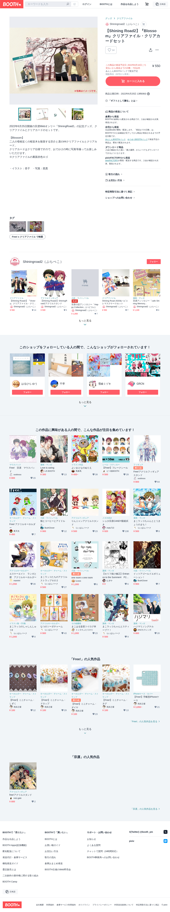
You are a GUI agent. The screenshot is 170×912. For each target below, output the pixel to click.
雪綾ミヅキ (104, 383)
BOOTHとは (106, 4)
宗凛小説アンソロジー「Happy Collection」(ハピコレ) (84, 305)
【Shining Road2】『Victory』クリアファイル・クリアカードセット (23, 302)
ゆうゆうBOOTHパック (138, 139)
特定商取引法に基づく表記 (118, 191)
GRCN (140, 383)
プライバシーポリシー (102, 905)
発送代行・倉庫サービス (15, 857)
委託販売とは (9, 869)
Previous (12, 60)
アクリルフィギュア (49, 298)
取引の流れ (114, 174)
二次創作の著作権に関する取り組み (20, 875)
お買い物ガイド (52, 845)
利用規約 (50, 905)
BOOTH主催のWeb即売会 (58, 869)
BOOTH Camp (10, 881)
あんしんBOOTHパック (115, 139)
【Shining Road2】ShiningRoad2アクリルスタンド (54, 302)
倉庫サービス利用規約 (66, 905)
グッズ (108, 18)
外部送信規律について (123, 905)
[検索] (68, 4)
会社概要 (40, 905)
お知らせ (91, 839)
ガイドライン (84, 905)
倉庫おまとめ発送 (54, 863)
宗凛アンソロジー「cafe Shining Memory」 (146, 302)
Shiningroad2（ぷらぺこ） (43, 261)
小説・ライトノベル (80, 298)
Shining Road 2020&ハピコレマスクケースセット (115, 302)
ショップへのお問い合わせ (118, 197)
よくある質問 (93, 845)
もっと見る (85, 405)
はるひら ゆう (29, 383)
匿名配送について (12, 851)
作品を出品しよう (130, 4)
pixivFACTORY (111, 160)
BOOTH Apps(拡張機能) (15, 845)
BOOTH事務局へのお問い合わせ (103, 857)
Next (95, 60)
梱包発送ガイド (10, 863)
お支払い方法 (115, 180)
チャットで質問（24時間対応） (103, 851)
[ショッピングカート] (147, 4)
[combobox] (48, 4)
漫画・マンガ (139, 298)
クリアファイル (125, 18)
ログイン (86, 4)
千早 (62, 383)
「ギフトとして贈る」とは (121, 100)
